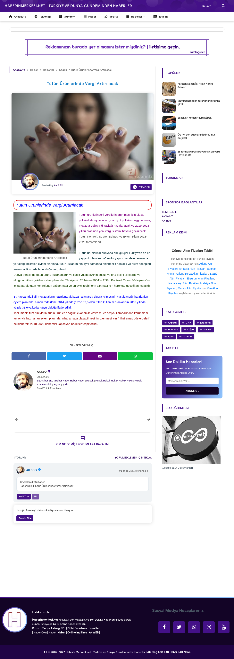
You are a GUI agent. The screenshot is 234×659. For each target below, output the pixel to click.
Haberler (173, 329)
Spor (171, 336)
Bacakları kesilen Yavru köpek (195, 117)
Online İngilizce (77, 632)
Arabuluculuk (44, 384)
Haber (58, 380)
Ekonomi (205, 322)
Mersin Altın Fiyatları (190, 288)
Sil (35, 496)
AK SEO (42, 371)
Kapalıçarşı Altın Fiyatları (184, 283)
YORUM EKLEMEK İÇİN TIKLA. (133, 457)
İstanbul (187, 336)
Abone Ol (192, 391)
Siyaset (207, 329)
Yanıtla (24, 496)
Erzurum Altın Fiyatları (200, 278)
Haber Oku (40, 632)
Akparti (172, 322)
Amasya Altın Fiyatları (192, 268)
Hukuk (90, 380)
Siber (45, 380)
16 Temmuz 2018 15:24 (135, 470)
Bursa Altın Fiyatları (196, 273)
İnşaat (57, 384)
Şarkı (65, 384)
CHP (188, 322)
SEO (39, 380)
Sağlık (190, 329)
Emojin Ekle (24, 518)
